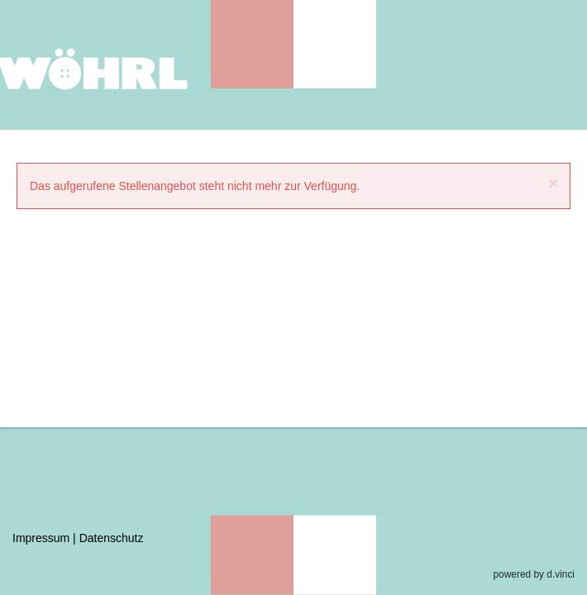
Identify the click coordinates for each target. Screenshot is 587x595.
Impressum (40, 538)
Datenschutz (111, 538)
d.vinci (560, 574)
